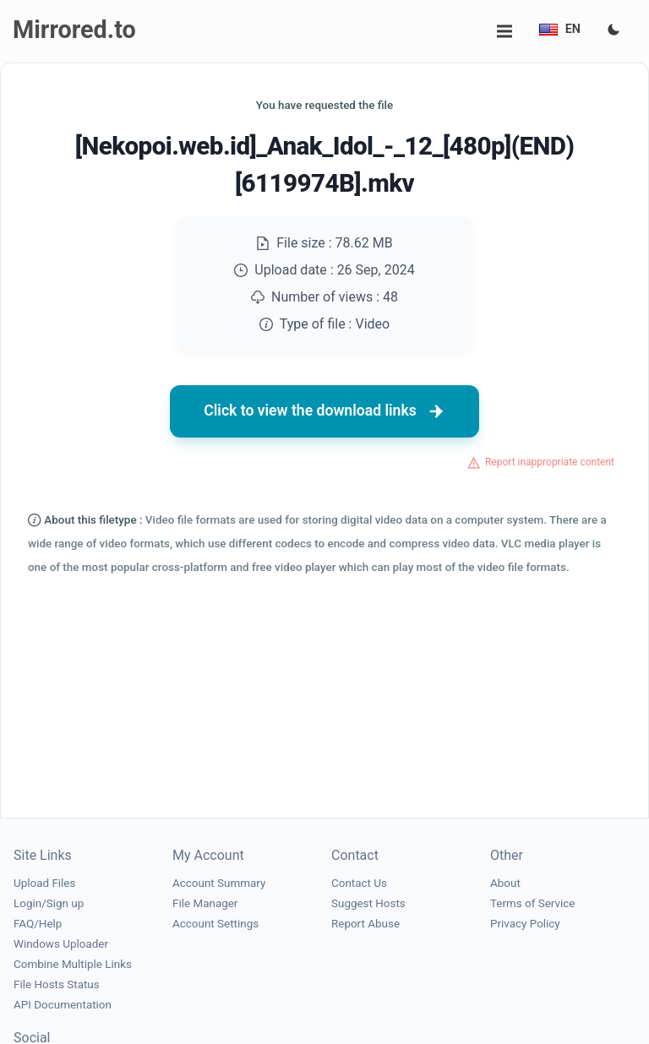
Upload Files (44, 883)
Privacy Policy (525, 923)
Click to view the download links (324, 411)
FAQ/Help (38, 923)
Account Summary (218, 883)
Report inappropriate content (549, 462)
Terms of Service (532, 903)
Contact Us (359, 883)
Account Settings (215, 923)
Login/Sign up (49, 903)
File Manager (204, 903)
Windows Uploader (61, 944)
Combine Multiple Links (73, 964)
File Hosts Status (57, 984)
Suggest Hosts (368, 903)
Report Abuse (365, 923)
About (505, 883)
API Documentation (63, 1004)
